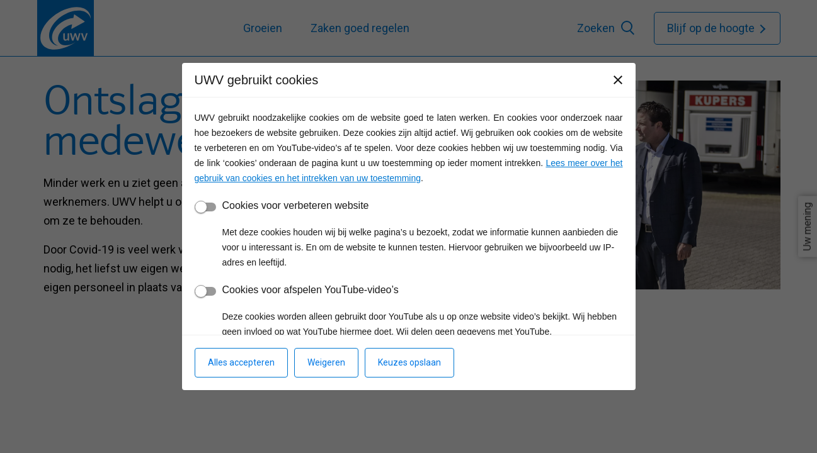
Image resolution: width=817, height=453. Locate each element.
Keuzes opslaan (409, 362)
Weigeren (326, 362)
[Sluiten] (618, 80)
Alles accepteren (241, 362)
